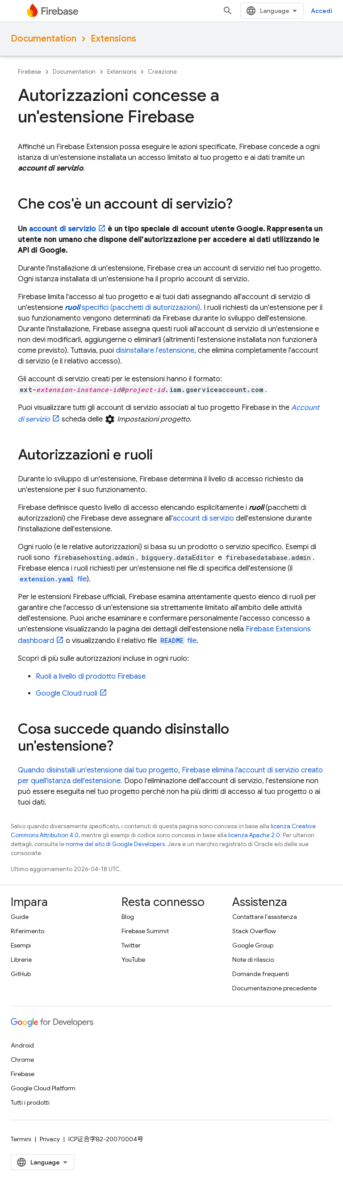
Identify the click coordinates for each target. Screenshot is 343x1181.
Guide (20, 917)
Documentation (43, 38)
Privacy (50, 1139)
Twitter (131, 945)
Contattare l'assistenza (264, 917)
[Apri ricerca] (227, 10)
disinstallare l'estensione (155, 350)
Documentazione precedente (274, 988)
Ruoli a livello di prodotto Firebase (91, 676)
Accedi (321, 11)
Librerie (21, 960)
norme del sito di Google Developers (115, 844)
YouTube (133, 960)
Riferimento (27, 931)
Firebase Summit (145, 931)
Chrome (22, 1060)
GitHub (21, 974)
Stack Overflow (254, 931)
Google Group (252, 945)
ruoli (66, 693)
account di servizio (62, 229)
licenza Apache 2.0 (254, 835)
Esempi (21, 945)
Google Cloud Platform (43, 1088)
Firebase (29, 71)
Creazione (162, 71)
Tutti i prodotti (30, 1102)
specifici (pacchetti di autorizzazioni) (132, 307)
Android (22, 1045)
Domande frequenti (260, 974)
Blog (127, 917)
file (52, 579)
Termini (21, 1139)
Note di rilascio (253, 960)
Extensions (113, 38)
